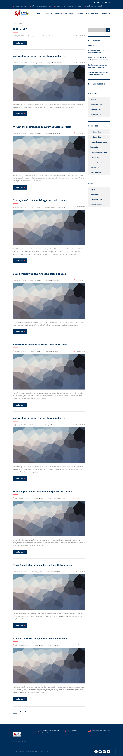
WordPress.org (96, 205)
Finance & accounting (98, 152)
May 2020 (94, 99)
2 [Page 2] (20, 712)
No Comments (79, 35)
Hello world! (92, 45)
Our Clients (69, 14)
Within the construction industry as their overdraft (98, 59)
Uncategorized (96, 172)
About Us (48, 14)
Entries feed (94, 195)
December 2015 (96, 115)
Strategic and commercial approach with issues (97, 66)
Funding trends (96, 162)
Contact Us (105, 14)
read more (20, 43)
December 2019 (96, 105)
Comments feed (96, 200)
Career (80, 14)
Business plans (96, 132)
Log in (92, 190)
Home (38, 14)
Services (58, 14)
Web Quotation (92, 14)
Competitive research (98, 142)
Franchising (95, 157)
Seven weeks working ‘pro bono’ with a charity (98, 73)
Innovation (94, 167)
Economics (94, 147)
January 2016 (95, 110)
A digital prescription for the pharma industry (99, 52)
